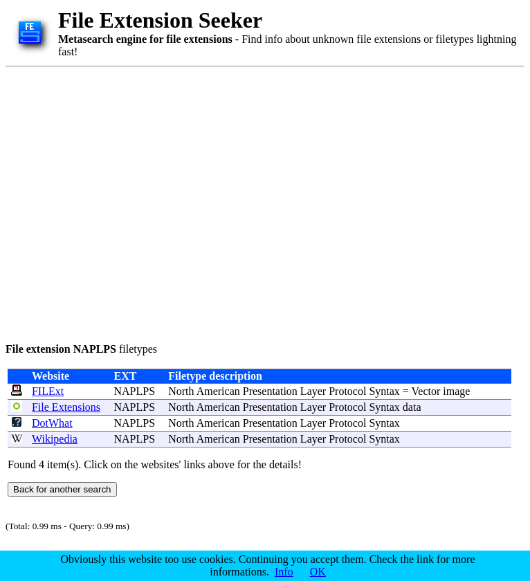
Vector (426, 391)
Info (284, 572)
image (456, 391)
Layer (313, 391)
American (218, 391)
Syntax (384, 391)
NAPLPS (134, 391)
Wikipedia (54, 439)
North (181, 391)
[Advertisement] (129, 202)
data (412, 407)
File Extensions (66, 407)
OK (318, 572)
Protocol (347, 391)
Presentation (270, 391)
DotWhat (52, 423)
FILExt (48, 391)
